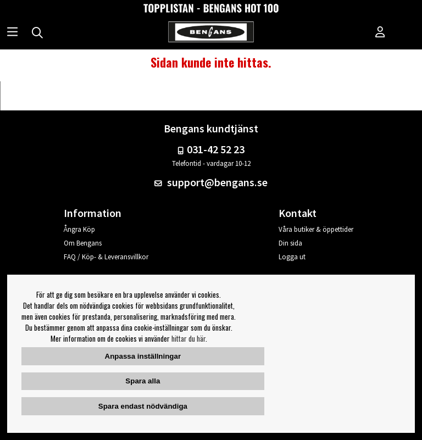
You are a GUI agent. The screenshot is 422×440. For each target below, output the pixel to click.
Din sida (290, 243)
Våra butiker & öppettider (316, 229)
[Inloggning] (380, 33)
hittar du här (188, 338)
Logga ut (292, 256)
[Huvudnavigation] (12, 33)
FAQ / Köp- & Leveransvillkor (106, 256)
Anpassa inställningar (143, 356)
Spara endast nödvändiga (142, 406)
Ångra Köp (79, 229)
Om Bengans (83, 243)
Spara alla (142, 381)
